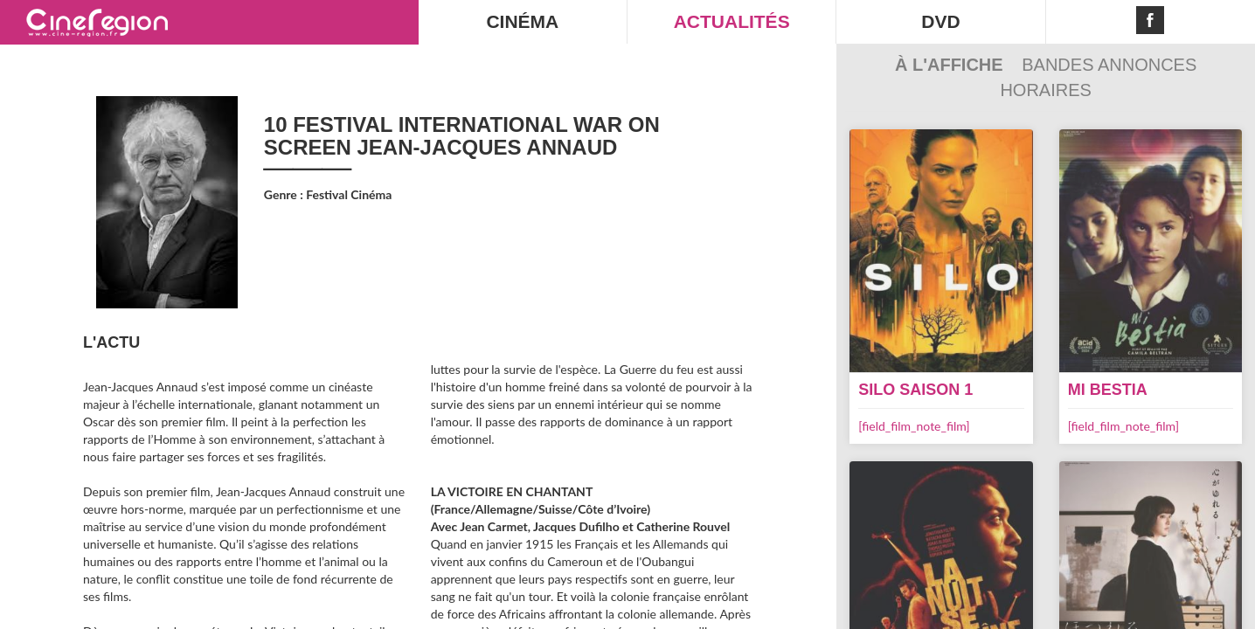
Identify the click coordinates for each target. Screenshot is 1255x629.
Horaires (1045, 90)
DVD (940, 21)
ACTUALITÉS (732, 21)
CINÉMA (522, 21)
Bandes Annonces (1109, 64)
